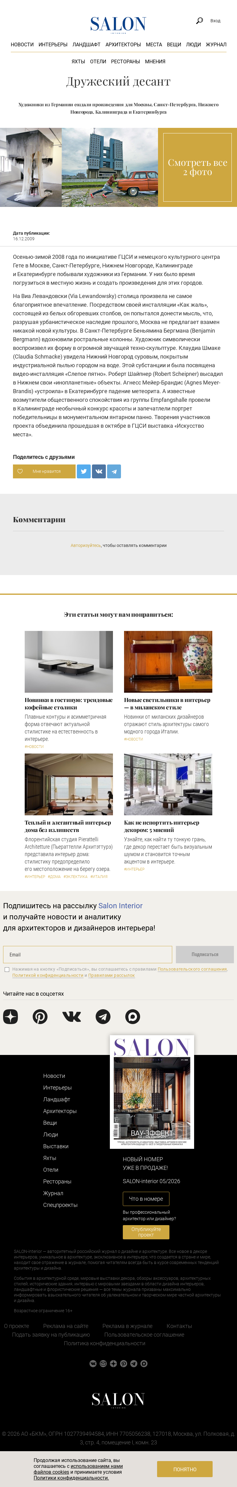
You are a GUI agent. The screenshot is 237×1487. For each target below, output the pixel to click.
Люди (193, 45)
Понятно (185, 1469)
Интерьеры (53, 45)
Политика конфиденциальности (104, 1343)
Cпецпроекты (60, 1205)
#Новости (34, 747)
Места (154, 45)
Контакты (179, 1326)
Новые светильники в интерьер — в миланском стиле (167, 703)
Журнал (216, 45)
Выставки (56, 1146)
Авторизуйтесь (86, 545)
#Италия (98, 877)
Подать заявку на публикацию (51, 1334)
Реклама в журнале (127, 1326)
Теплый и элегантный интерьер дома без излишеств (68, 826)
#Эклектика (76, 877)
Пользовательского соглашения (192, 969)
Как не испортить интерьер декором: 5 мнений (161, 826)
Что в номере (146, 1198)
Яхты (78, 62)
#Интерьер (35, 877)
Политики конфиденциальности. (71, 1478)
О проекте (16, 1326)
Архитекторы (123, 45)
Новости (22, 45)
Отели (98, 62)
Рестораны (125, 62)
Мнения (155, 62)
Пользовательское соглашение (144, 1334)
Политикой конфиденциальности (48, 975)
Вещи (174, 45)
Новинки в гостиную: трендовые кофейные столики (69, 703)
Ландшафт (87, 45)
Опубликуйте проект (146, 1232)
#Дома (54, 877)
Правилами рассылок (111, 975)
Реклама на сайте (65, 1326)
